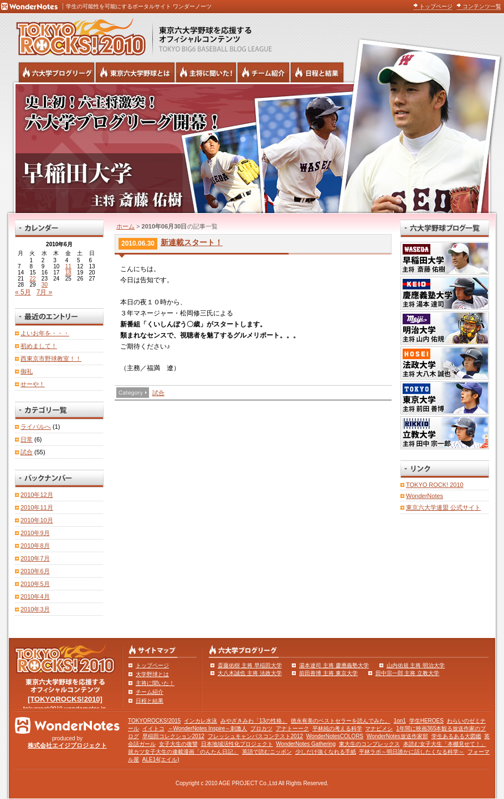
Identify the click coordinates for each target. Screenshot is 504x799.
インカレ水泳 (200, 721)
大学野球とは (152, 674)
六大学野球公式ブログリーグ (56, 72)
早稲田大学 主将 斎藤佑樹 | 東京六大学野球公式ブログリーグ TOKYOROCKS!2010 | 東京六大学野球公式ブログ (252, 147)
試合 (158, 393)
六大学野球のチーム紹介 (263, 72)
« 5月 (23, 292)
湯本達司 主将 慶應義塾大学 (334, 665)
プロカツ (261, 728)
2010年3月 (35, 609)
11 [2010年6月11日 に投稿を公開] (68, 266)
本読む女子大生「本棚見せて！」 (444, 744)
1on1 (400, 721)
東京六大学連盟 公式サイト (443, 507)
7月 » (45, 292)
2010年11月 (36, 507)
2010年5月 (35, 583)
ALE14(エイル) (160, 759)
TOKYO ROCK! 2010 (435, 484)
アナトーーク (292, 728)
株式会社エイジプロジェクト (67, 745)
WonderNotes (424, 495)
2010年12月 (36, 494)
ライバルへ (35, 426)
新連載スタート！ (192, 242)
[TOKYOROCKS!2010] (65, 699)
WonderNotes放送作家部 (397, 736)
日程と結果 (149, 701)
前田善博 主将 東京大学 (328, 673)
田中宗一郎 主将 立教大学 (408, 673)
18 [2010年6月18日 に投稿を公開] (68, 272)
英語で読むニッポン (267, 752)
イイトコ (153, 728)
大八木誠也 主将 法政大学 (250, 673)
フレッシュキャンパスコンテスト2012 (255, 736)
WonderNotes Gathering (306, 744)
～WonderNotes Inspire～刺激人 (208, 728)
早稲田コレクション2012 (173, 736)
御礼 (26, 371)
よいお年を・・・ (44, 333)
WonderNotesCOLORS (334, 736)
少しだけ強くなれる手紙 (325, 752)
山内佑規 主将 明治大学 (416, 665)
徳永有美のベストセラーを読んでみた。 (340, 721)
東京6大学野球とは (135, 72)
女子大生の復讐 (178, 744)
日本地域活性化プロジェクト (237, 744)
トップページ (435, 6)
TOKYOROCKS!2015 (154, 721)
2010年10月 (36, 520)
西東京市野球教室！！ (50, 358)
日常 (26, 439)
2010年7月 (35, 558)
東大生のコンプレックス (369, 744)
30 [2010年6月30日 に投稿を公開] (45, 285)
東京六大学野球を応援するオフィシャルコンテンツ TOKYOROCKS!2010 (77, 34)
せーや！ (32, 384)
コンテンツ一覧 (481, 6)
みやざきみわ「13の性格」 (253, 721)
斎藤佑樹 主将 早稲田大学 (250, 665)
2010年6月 (35, 571)
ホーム (125, 226)
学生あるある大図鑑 (456, 736)
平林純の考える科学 (337, 728)
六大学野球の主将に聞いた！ (206, 72)
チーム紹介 (149, 692)
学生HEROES (426, 721)
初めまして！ (38, 346)
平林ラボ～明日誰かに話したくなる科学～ (411, 752)
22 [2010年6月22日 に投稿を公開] (32, 279)
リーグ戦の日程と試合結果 (317, 72)
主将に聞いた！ (155, 683)
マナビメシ (379, 728)
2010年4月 (35, 596)
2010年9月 (35, 533)
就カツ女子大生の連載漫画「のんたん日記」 (183, 752)
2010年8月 (35, 545)
